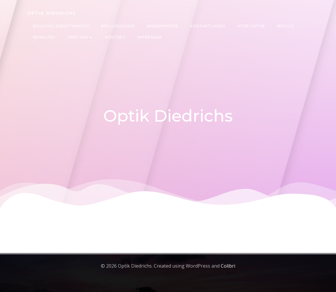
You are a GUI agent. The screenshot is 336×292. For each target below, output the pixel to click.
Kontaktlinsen (207, 26)
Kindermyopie (162, 26)
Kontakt (115, 37)
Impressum (149, 37)
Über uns (80, 37)
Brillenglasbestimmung (61, 26)
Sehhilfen (44, 37)
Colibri (228, 266)
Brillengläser (118, 26)
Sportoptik (251, 26)
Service (285, 26)
